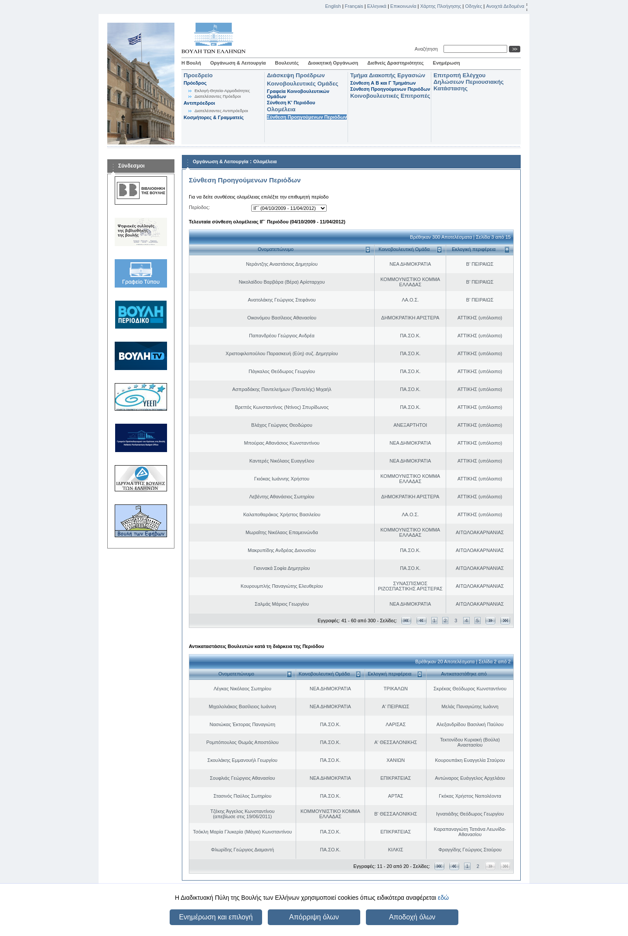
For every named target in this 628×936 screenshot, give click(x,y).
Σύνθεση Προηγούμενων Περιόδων (307, 117)
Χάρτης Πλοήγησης (440, 6)
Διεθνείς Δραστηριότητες (395, 62)
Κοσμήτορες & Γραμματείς (214, 117)
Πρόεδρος (195, 83)
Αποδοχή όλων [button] (412, 917)
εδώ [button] (443, 897)
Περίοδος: (199, 207)
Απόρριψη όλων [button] (314, 917)
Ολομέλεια (281, 109)
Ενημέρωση (446, 62)
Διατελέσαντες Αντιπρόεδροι (221, 110)
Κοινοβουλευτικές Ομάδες (302, 83)
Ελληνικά (376, 6)
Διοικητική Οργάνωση (333, 62)
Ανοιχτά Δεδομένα (505, 6)
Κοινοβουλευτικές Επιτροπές (390, 96)
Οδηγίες (473, 6)
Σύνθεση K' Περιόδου (291, 102)
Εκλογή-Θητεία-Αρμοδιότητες (222, 90)
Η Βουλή (191, 62)
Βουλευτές (287, 62)
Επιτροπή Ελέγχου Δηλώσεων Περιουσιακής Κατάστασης (468, 82)
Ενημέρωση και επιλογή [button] (216, 917)
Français (354, 6)
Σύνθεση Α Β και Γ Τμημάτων (383, 83)
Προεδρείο (198, 75)
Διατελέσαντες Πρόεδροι (218, 96)
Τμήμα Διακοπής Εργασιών (387, 75)
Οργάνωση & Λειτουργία (238, 62)
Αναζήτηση (427, 48)
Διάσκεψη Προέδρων (296, 75)
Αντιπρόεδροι (199, 103)
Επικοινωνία (403, 6)
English (333, 6)
